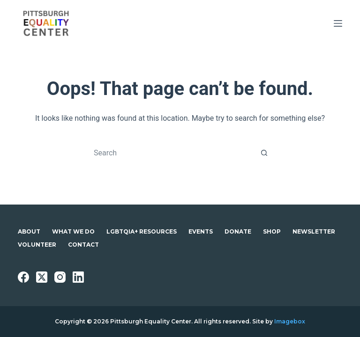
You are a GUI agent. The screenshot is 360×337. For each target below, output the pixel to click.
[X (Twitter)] (41, 277)
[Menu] (338, 23)
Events (200, 231)
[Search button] (264, 152)
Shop (272, 231)
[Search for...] (171, 152)
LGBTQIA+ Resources (141, 231)
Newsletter (313, 231)
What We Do (73, 231)
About (29, 231)
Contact (83, 244)
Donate (238, 231)
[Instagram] (60, 277)
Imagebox (289, 321)
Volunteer (37, 244)
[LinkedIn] (78, 277)
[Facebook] (23, 277)
